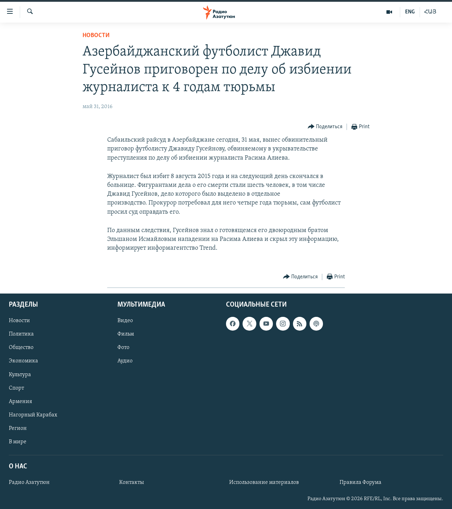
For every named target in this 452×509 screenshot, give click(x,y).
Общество (21, 347)
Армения (20, 401)
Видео (125, 321)
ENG (410, 12)
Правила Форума (360, 482)
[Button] (325, 127)
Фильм (125, 334)
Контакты (131, 482)
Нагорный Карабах (33, 415)
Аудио (125, 361)
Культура (20, 374)
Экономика (23, 361)
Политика (21, 334)
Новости (96, 35)
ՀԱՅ (430, 12)
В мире (17, 441)
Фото (123, 347)
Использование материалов (264, 482)
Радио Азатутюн (29, 482)
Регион (18, 428)
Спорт (16, 388)
